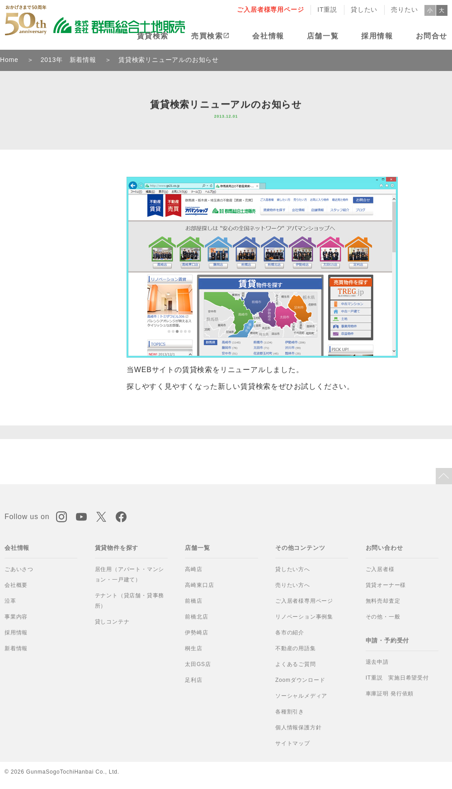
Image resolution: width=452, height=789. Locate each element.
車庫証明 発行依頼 (390, 693)
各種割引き (289, 712)
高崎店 (193, 569)
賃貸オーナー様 (386, 585)
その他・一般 (383, 617)
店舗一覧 (323, 36)
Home (9, 59)
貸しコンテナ (112, 622)
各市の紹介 (289, 632)
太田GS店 (198, 664)
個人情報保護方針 (298, 727)
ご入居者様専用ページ (270, 9)
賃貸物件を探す (117, 547)
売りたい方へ (292, 585)
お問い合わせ (384, 547)
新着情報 (16, 648)
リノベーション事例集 (304, 617)
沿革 (10, 601)
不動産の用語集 (295, 648)
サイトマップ (292, 743)
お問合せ (431, 36)
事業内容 (16, 617)
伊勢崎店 (196, 632)
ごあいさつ (19, 569)
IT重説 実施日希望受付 (397, 678)
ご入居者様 (380, 569)
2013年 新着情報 (68, 59)
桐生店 (193, 648)
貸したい (364, 9)
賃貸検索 (153, 36)
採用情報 (377, 36)
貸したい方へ (292, 569)
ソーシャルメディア (301, 696)
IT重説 (327, 9)
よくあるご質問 (295, 664)
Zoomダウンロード (300, 680)
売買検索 (207, 36)
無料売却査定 (383, 601)
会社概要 (16, 585)
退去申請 (377, 662)
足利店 (193, 680)
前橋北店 (196, 617)
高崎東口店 (199, 585)
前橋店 (193, 601)
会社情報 (268, 36)
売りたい (404, 9)
